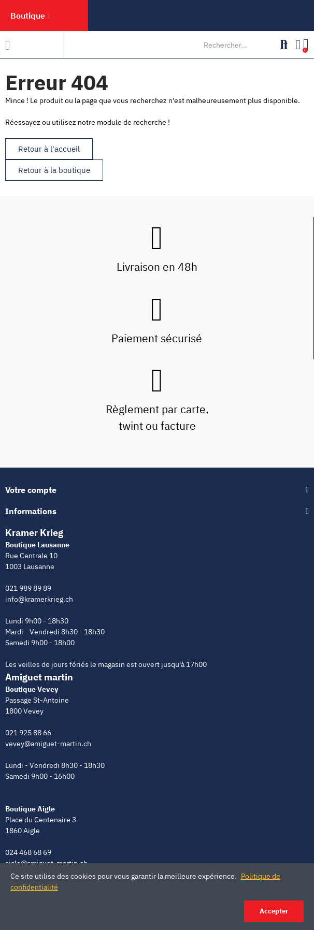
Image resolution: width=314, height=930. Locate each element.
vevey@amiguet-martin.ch (48, 743)
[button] (49, 148)
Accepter (274, 911)
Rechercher (284, 45)
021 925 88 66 (28, 732)
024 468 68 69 (28, 852)
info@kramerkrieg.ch (39, 599)
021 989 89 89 (28, 588)
